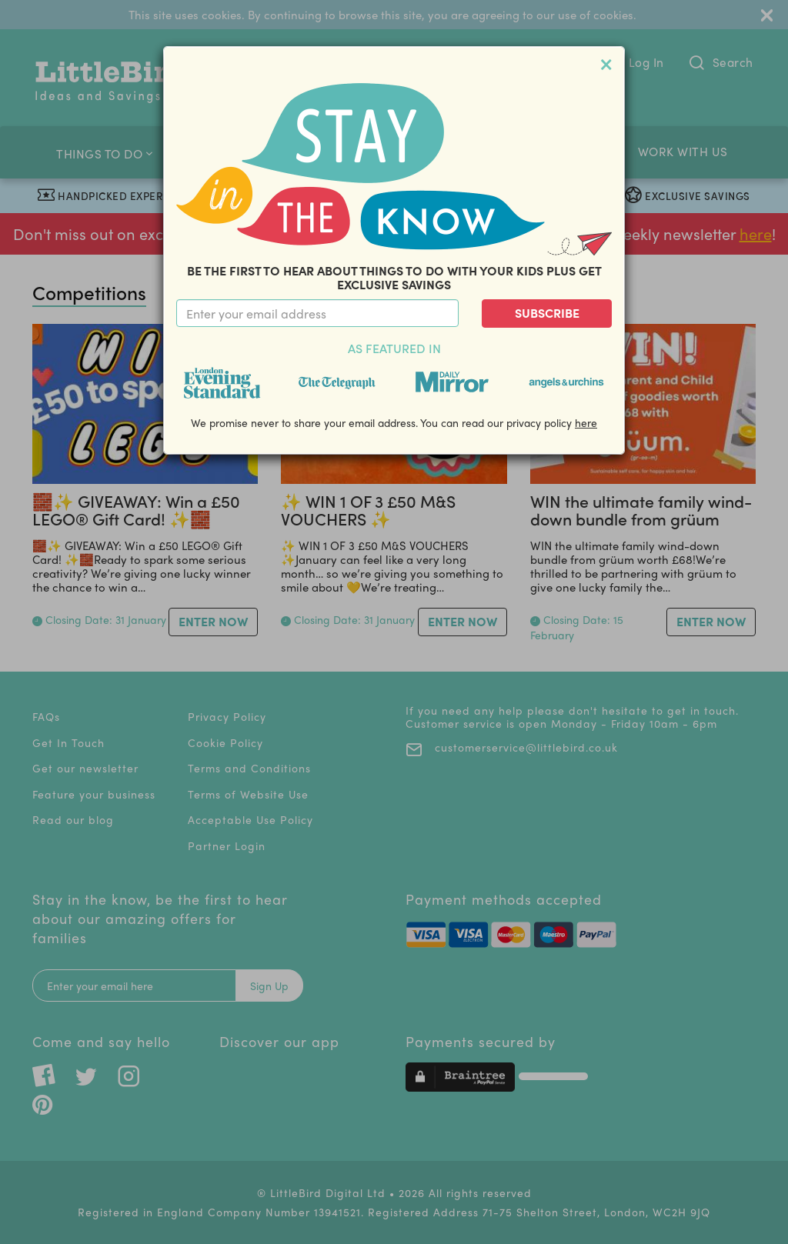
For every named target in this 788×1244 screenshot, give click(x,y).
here (586, 422)
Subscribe (547, 313)
